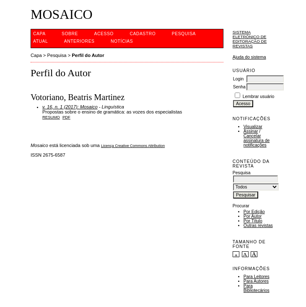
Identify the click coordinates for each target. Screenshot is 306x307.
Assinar (251, 131)
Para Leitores (257, 276)
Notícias (122, 41)
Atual (40, 41)
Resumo (51, 117)
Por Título (253, 221)
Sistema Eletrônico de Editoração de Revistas (250, 39)
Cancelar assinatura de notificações (257, 140)
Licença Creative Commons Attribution (133, 146)
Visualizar (253, 126)
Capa (39, 33)
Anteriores (79, 41)
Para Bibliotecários (257, 288)
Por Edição (254, 211)
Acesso (104, 33)
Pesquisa (184, 33)
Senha (239, 87)
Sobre (70, 33)
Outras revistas (258, 225)
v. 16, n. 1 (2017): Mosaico (70, 106)
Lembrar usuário (259, 96)
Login (238, 79)
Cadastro (143, 33)
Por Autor (253, 216)
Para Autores (256, 281)
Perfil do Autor (88, 55)
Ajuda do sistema (249, 57)
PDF (66, 117)
